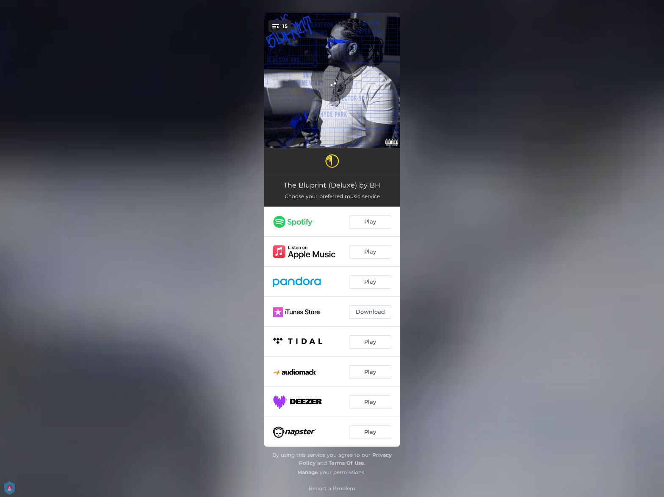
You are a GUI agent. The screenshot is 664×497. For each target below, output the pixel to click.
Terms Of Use (346, 463)
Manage (307, 472)
